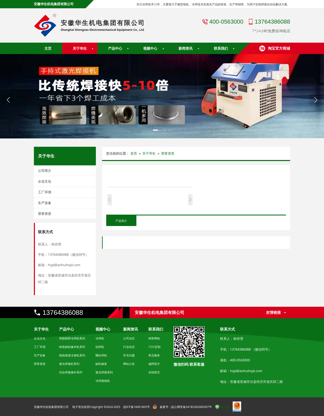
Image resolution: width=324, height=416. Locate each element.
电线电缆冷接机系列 (72, 355)
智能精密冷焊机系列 (72, 338)
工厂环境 (44, 192)
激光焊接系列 (104, 372)
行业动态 (129, 347)
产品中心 (115, 48)
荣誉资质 (44, 213)
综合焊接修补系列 (70, 372)
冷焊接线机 (102, 381)
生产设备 (44, 203)
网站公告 (129, 364)
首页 (133, 153)
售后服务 (154, 355)
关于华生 (80, 48)
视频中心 (150, 48)
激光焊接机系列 (69, 364)
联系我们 (221, 48)
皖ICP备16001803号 (136, 407)
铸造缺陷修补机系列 (72, 347)
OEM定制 (154, 347)
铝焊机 (99, 347)
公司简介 (44, 170)
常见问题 (129, 355)
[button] (8, 100)
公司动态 (129, 338)
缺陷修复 (101, 364)
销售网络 (154, 338)
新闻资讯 (186, 48)
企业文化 (44, 181)
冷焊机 (99, 338)
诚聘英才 (154, 364)
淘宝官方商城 (279, 48)
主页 (47, 48)
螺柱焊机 (101, 355)
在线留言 (154, 372)
